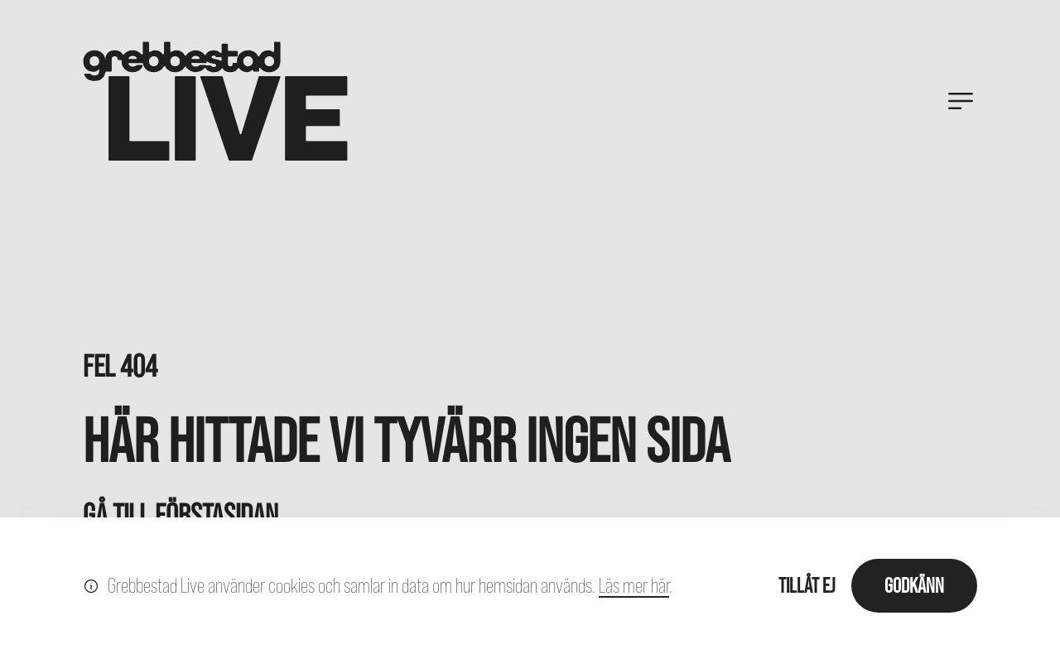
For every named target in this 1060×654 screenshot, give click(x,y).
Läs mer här (634, 586)
